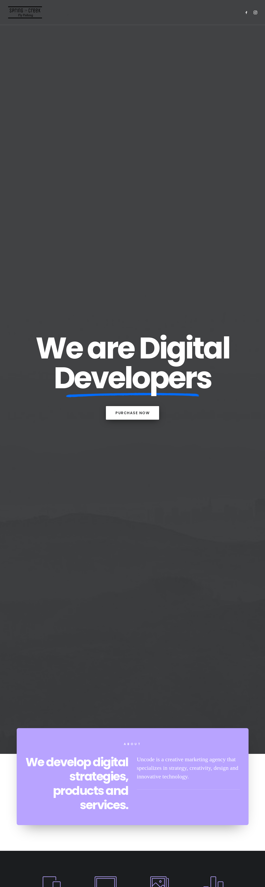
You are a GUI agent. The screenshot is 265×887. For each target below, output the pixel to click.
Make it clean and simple (215, 590)
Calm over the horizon (49, 588)
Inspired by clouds (132, 583)
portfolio (132, 503)
